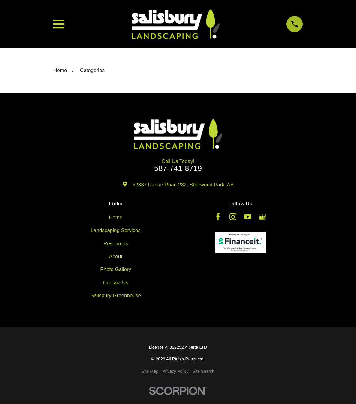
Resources (115, 243)
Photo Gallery (115, 269)
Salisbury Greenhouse (116, 295)
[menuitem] (150, 371)
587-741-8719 (178, 169)
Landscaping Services (116, 230)
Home (115, 217)
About (115, 256)
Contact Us (115, 282)
